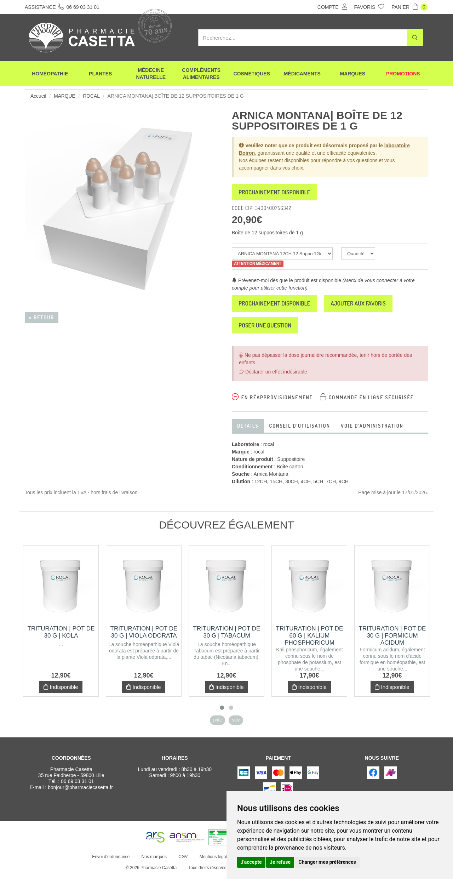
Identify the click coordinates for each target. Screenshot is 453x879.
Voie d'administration (372, 430)
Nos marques (153, 860)
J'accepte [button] (251, 862)
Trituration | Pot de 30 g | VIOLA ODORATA (144, 636)
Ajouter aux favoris (368, 305)
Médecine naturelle (151, 74)
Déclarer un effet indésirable (276, 375)
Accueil (38, 96)
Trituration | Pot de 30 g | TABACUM (226, 636)
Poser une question (268, 328)
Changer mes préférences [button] (327, 862)
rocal (92, 96)
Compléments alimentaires (201, 74)
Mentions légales (215, 860)
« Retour (41, 317)
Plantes (100, 74)
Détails (248, 430)
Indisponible (61, 691)
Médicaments (302, 74)
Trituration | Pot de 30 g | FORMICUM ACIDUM (392, 639)
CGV (182, 860)
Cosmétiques (252, 74)
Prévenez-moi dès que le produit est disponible (286, 282)
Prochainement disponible (278, 193)
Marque (65, 96)
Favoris (369, 7)
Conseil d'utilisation (299, 430)
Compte (332, 7)
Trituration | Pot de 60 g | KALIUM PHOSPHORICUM (309, 639)
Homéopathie (50, 74)
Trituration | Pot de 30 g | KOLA (61, 636)
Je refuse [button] (280, 862)
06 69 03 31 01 (77, 785)
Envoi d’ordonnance (110, 860)
